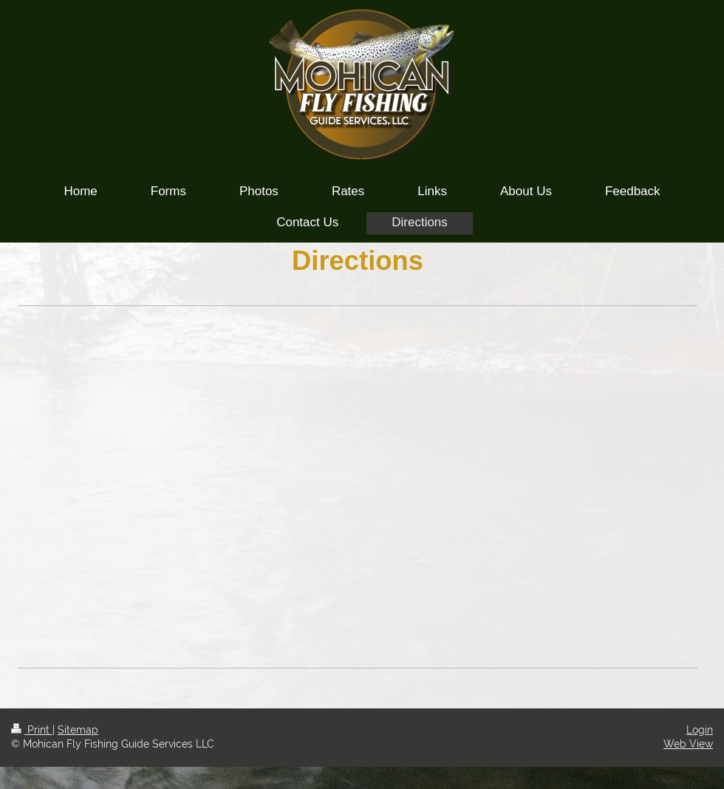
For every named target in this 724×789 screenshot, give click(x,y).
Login (699, 730)
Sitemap (78, 730)
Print (31, 730)
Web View (688, 744)
